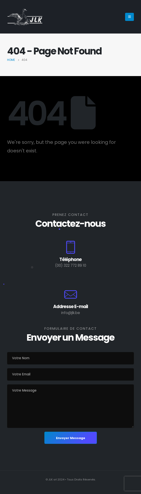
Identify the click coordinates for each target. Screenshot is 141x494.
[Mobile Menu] (129, 17)
